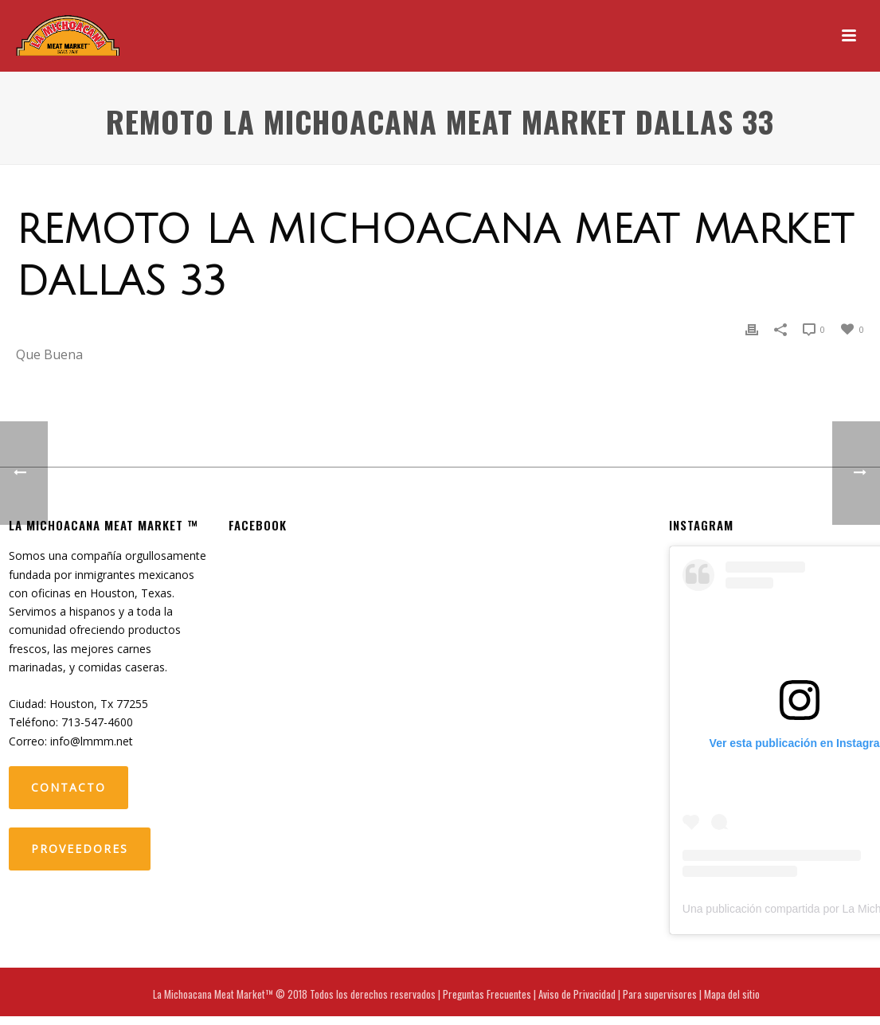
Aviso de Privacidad (577, 994)
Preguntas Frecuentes (487, 994)
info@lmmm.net (91, 741)
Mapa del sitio (732, 994)
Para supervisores (660, 994)
